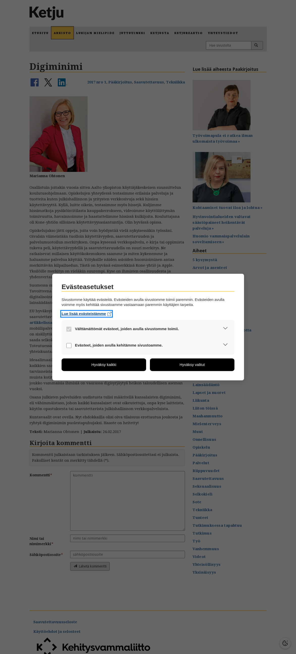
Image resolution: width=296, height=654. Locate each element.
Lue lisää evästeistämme (87, 314)
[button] (225, 329)
